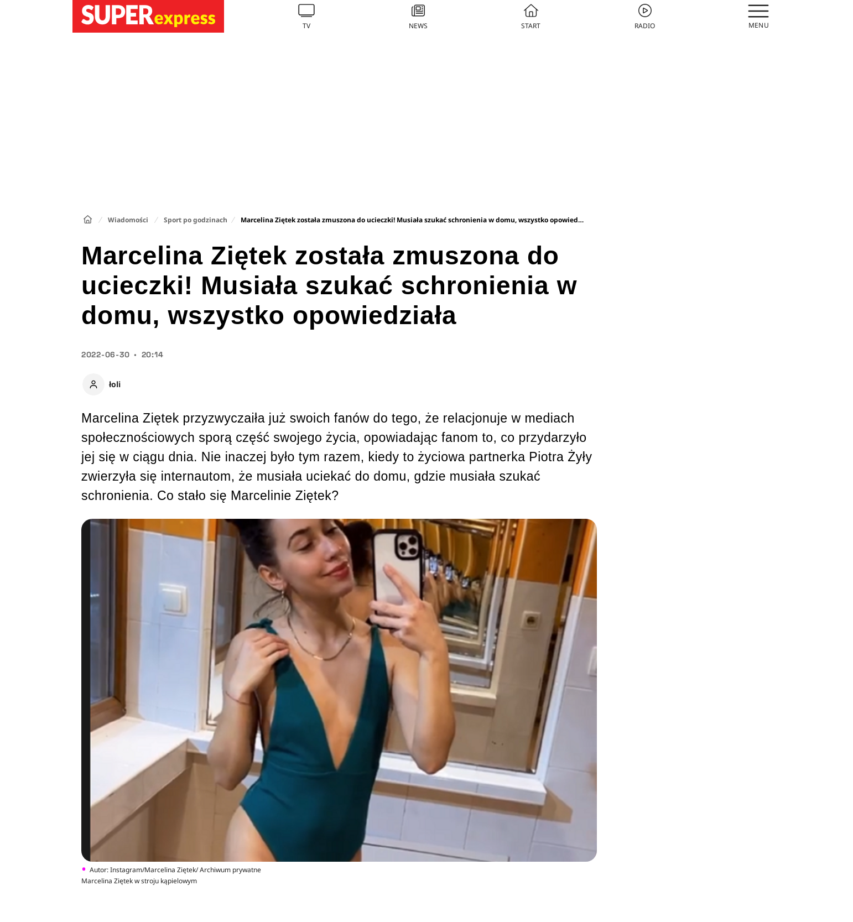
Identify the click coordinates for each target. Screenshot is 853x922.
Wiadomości (128, 220)
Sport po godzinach (195, 220)
